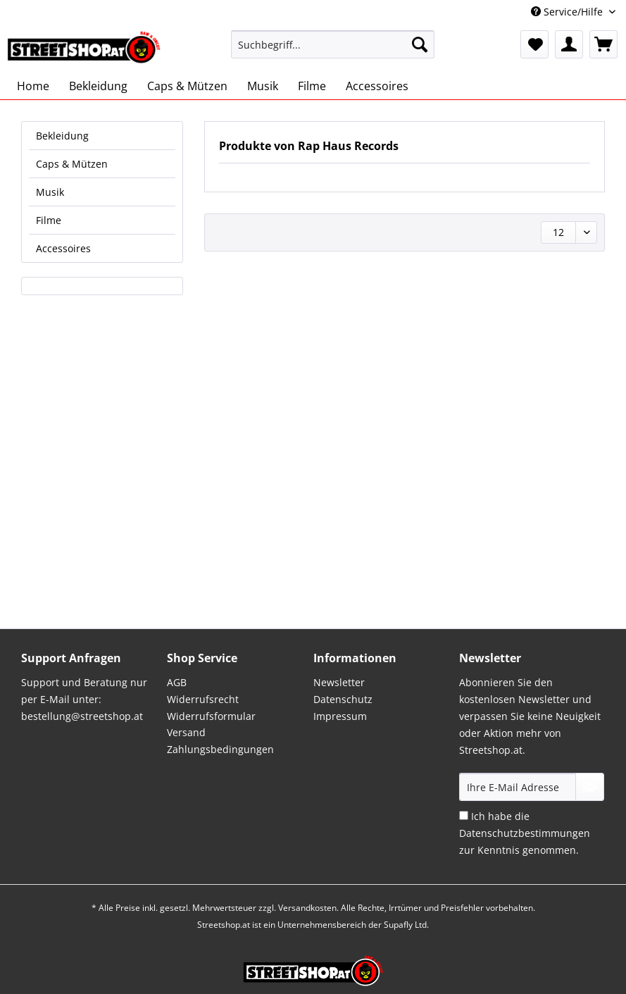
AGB (177, 682)
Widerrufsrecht (203, 699)
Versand (186, 732)
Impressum (340, 716)
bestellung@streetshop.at (82, 716)
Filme (48, 220)
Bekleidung (62, 135)
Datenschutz (343, 699)
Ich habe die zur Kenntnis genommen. (524, 833)
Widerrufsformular (211, 716)
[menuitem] (332, 51)
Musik (50, 192)
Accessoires (63, 248)
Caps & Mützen (72, 163)
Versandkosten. (308, 908)
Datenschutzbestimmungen (524, 833)
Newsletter (339, 682)
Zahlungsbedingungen (220, 749)
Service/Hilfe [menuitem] (568, 11)
